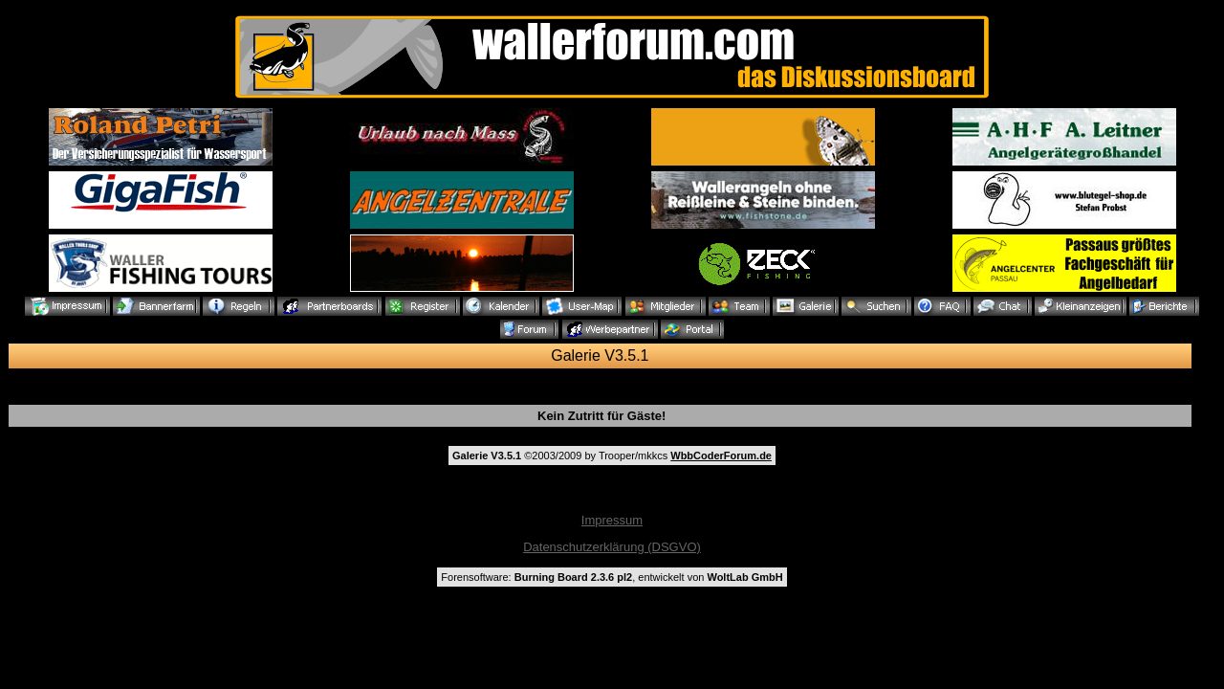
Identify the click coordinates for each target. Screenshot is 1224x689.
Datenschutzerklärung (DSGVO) (612, 547)
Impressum (612, 520)
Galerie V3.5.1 (599, 355)
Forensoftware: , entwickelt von (611, 577)
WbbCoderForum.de (721, 455)
